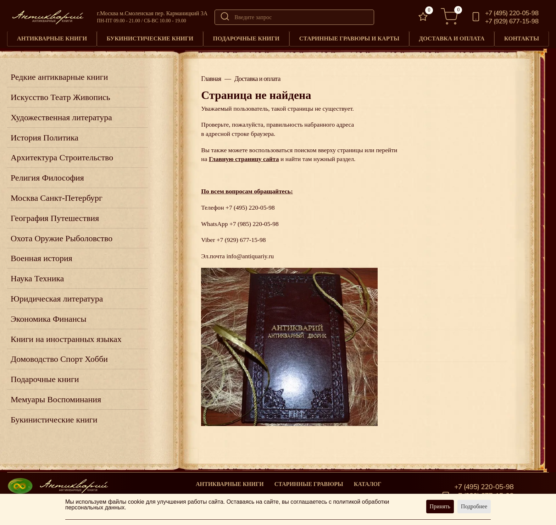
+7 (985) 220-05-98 (254, 222)
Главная (211, 77)
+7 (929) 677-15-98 (511, 21)
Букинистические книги (150, 37)
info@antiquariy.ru (250, 254)
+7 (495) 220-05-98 (511, 13)
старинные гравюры (308, 482)
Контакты (522, 37)
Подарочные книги (246, 37)
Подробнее (474, 506)
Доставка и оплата (453, 37)
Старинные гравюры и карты (350, 37)
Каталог (368, 482)
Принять (440, 506)
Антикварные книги (52, 37)
